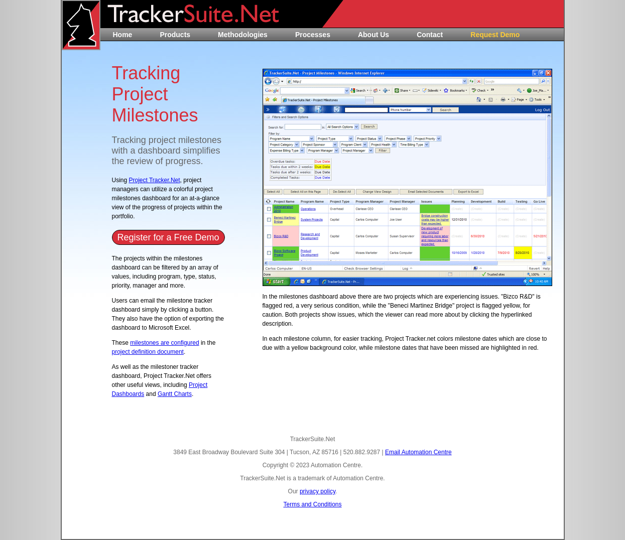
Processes (312, 35)
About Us (373, 35)
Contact (430, 35)
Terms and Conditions (312, 504)
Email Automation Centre (418, 452)
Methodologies (243, 35)
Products (175, 35)
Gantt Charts (175, 393)
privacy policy (317, 491)
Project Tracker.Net (154, 180)
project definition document (148, 351)
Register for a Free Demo (168, 237)
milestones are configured (164, 342)
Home (123, 35)
